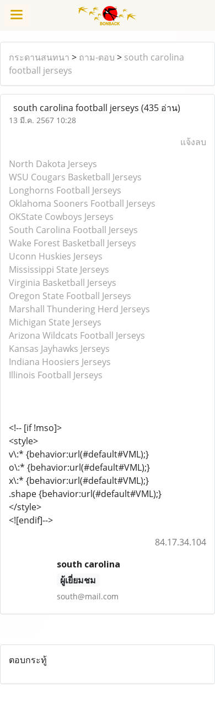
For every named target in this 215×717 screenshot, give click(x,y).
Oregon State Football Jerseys (70, 296)
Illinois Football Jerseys (56, 375)
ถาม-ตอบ (97, 57)
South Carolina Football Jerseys (73, 230)
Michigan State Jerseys (55, 322)
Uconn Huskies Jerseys (56, 256)
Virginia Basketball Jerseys (62, 283)
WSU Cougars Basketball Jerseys (75, 177)
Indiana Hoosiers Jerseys (60, 362)
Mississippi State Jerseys (59, 269)
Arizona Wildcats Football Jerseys (77, 335)
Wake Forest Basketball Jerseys (72, 243)
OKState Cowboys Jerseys (61, 217)
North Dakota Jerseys (53, 164)
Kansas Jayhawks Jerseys (59, 349)
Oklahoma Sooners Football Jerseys (82, 203)
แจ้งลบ (193, 142)
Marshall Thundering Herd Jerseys (79, 309)
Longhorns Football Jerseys (65, 190)
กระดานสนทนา (39, 57)
